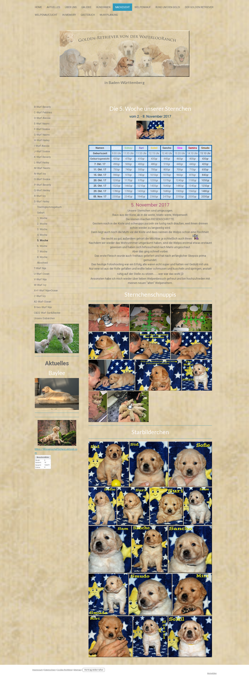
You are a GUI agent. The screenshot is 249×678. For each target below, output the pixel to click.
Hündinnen (103, 7)
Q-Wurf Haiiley (42, 190)
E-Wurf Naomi (41, 123)
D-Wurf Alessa (42, 118)
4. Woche (42, 234)
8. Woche (42, 257)
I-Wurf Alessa (41, 145)
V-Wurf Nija (40, 279)
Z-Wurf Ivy (40, 296)
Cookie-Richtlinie (64, 670)
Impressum (37, 670)
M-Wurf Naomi (42, 168)
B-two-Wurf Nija (43, 307)
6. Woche (42, 246)
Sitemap (77, 670)
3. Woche (42, 229)
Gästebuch (88, 14)
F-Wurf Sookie (42, 129)
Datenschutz (50, 670)
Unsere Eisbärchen (44, 318)
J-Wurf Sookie (42, 151)
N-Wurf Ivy (40, 173)
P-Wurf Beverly (42, 184)
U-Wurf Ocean (41, 273)
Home (38, 7)
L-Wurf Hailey (41, 162)
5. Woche (42, 240)
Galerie (86, 7)
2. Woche (42, 223)
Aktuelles (53, 7)
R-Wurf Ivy (40, 195)
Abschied (42, 262)
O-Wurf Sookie (42, 179)
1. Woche (42, 218)
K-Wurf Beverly (42, 156)
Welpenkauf (143, 7)
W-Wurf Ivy (40, 284)
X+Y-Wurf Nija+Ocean (46, 290)
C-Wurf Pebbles (43, 112)
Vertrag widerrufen (93, 670)
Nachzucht (122, 7)
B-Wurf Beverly (42, 106)
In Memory (69, 14)
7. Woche (42, 251)
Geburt (40, 212)
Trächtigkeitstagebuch (49, 207)
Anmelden (212, 673)
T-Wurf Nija (40, 268)
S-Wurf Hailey (41, 201)
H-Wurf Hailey (42, 140)
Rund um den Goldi (167, 7)
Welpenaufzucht (46, 14)
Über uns (71, 7)
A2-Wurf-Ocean (42, 301)
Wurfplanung (109, 14)
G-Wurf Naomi (42, 134)
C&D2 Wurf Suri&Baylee (47, 312)
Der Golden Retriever (199, 7)
